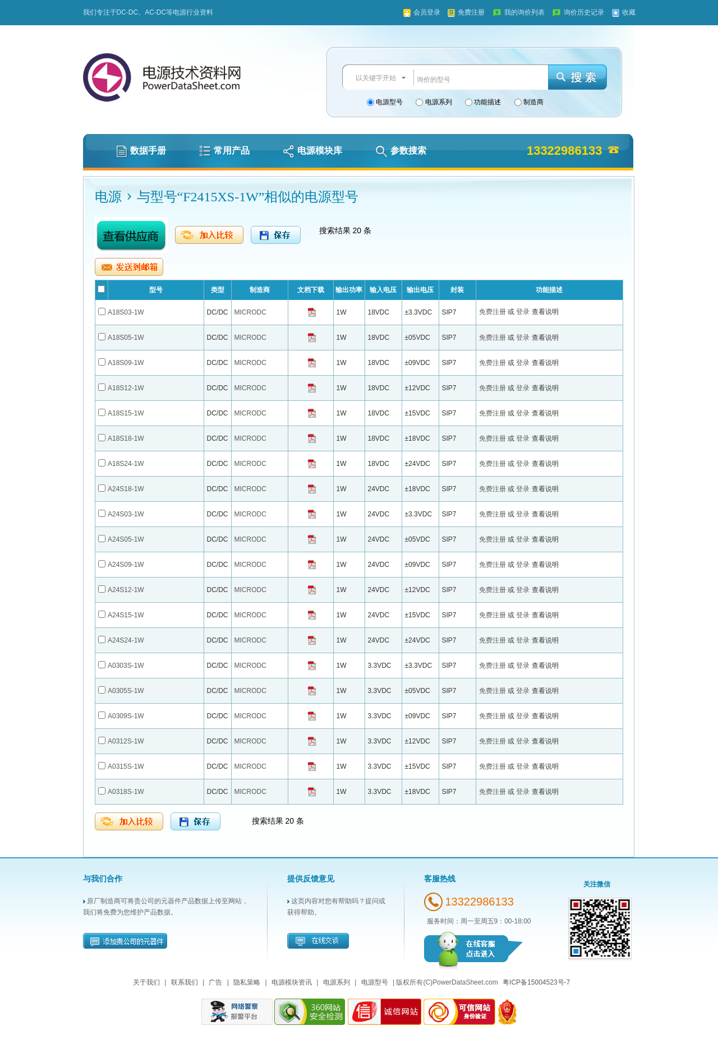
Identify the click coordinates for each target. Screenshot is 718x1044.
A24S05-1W (126, 539)
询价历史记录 (584, 12)
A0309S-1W (126, 716)
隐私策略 (246, 982)
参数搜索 (400, 150)
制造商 (533, 102)
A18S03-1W (126, 312)
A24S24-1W (126, 640)
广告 (215, 982)
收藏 (629, 12)
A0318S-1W (126, 792)
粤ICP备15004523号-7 (536, 982)
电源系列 (437, 102)
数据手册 (141, 150)
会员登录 (426, 12)
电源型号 (388, 102)
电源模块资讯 (291, 982)
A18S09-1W (126, 363)
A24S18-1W (126, 489)
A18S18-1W (126, 438)
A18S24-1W (126, 464)
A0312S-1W (126, 741)
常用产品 (224, 150)
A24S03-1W (126, 514)
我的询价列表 (524, 12)
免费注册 (471, 12)
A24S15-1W (126, 615)
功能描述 (486, 102)
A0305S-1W (126, 691)
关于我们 (146, 982)
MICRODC (250, 312)
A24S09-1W (126, 565)
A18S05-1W (126, 337)
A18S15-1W (126, 413)
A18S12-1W (126, 388)
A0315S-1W (126, 766)
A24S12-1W (126, 590)
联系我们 (184, 982)
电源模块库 (312, 150)
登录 (523, 312)
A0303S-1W (126, 665)
